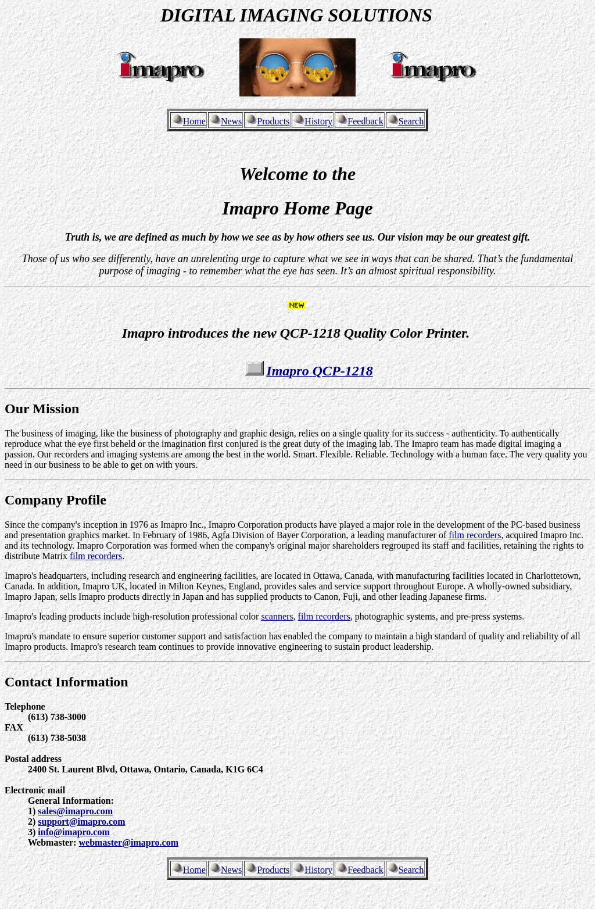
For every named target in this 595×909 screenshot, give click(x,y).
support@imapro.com (81, 821)
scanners (277, 616)
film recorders (475, 535)
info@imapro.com (73, 832)
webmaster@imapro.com (128, 842)
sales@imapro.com (75, 811)
